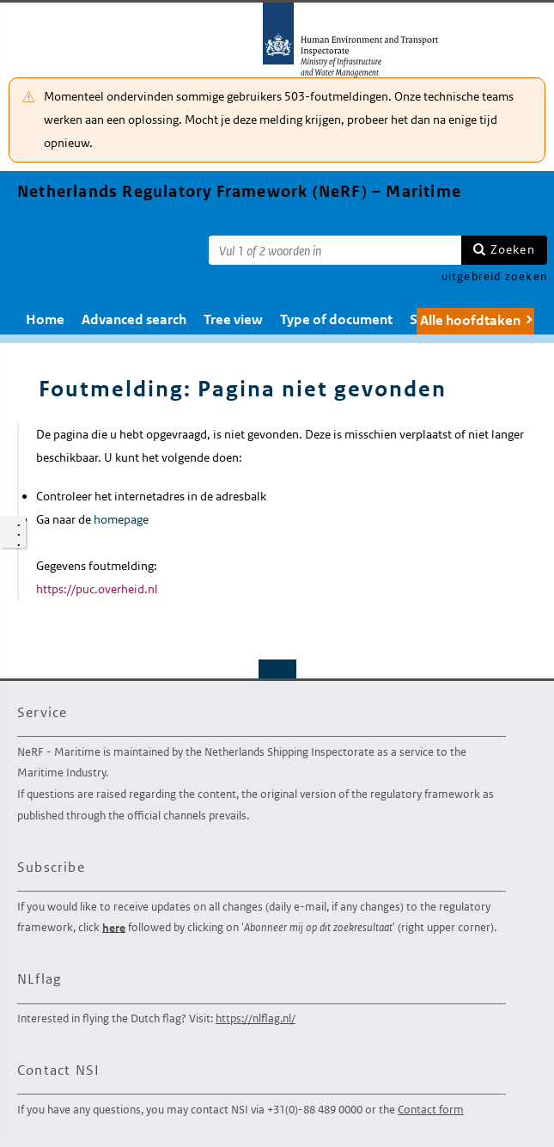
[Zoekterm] (335, 250)
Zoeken (512, 249)
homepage (121, 519)
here (113, 927)
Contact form (431, 1109)
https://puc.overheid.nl (97, 589)
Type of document (336, 319)
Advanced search (134, 319)
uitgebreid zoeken (494, 276)
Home (45, 319)
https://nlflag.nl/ (255, 1018)
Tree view (233, 319)
